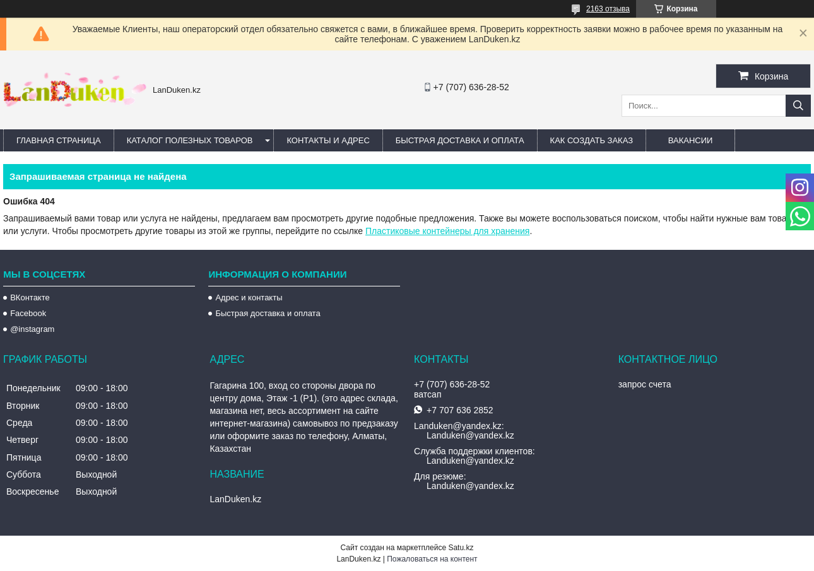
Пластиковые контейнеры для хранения (447, 231)
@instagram (32, 329)
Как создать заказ (592, 140)
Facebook (28, 313)
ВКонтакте (30, 297)
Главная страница (58, 140)
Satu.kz (460, 547)
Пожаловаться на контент (432, 559)
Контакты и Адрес (327, 140)
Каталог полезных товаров (190, 140)
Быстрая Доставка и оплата (460, 140)
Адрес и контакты (248, 297)
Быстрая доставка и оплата (267, 313)
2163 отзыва (608, 8)
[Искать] (798, 106)
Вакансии (690, 140)
